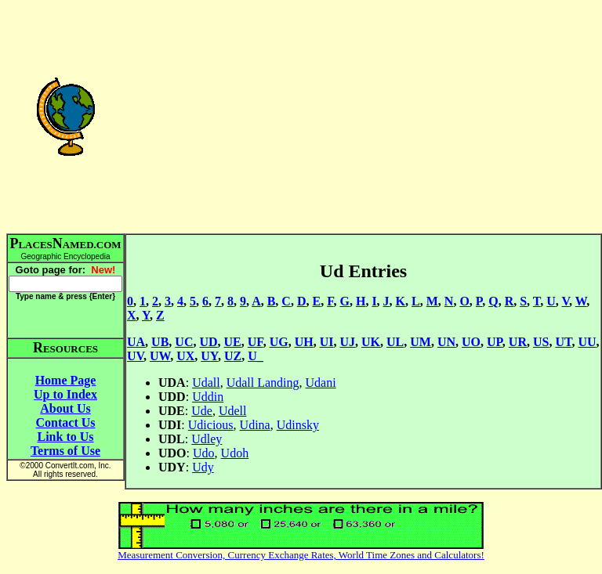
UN (446, 341)
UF (255, 341)
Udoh (235, 453)
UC (184, 341)
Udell (233, 410)
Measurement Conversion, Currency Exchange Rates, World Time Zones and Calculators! (301, 555)
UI (327, 341)
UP (494, 341)
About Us (65, 408)
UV (135, 356)
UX (185, 356)
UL (395, 341)
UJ (347, 341)
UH (304, 341)
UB (160, 341)
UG (279, 341)
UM (420, 341)
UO (471, 341)
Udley (206, 439)
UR (518, 341)
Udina (255, 424)
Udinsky (298, 424)
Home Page (65, 380)
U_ (255, 356)
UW (160, 356)
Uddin (207, 396)
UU (587, 341)
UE (232, 341)
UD (208, 341)
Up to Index (65, 394)
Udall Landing (263, 382)
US (541, 341)
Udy (203, 467)
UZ (232, 356)
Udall (206, 382)
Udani (321, 382)
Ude (201, 410)
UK (370, 341)
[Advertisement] (363, 116)
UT (563, 341)
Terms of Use (65, 450)
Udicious (211, 424)
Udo (204, 453)
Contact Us (66, 422)
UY (209, 356)
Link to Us (65, 436)
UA (136, 341)
